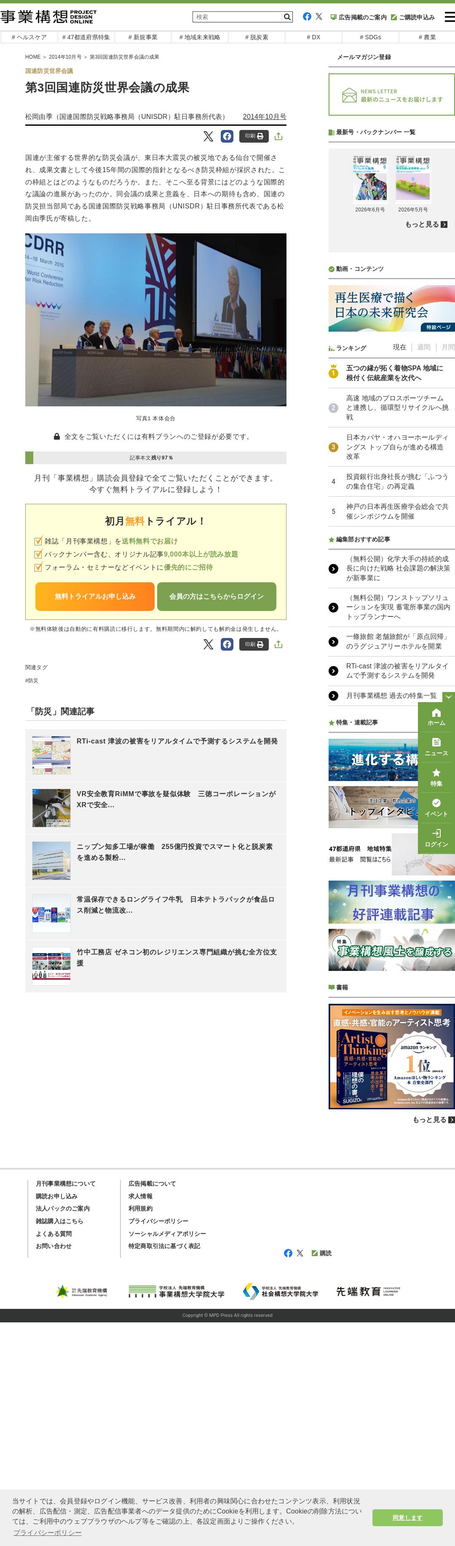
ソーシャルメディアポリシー (167, 1234)
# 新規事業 (143, 37)
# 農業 (427, 37)
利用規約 (140, 1208)
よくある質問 (54, 1234)
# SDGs (370, 37)
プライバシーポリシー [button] (47, 1532)
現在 (400, 347)
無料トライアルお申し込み (95, 596)
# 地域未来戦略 (199, 37)
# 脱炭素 (256, 37)
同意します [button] (408, 1517)
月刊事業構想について (66, 1184)
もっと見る (422, 224)
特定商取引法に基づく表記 (164, 1246)
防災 (33, 681)
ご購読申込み (413, 17)
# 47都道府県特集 (86, 37)
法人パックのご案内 (63, 1208)
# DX (314, 37)
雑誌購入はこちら (60, 1221)
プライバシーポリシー (158, 1221)
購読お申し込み (57, 1196)
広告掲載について (152, 1184)
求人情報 (140, 1196)
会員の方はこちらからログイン (216, 596)
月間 (448, 347)
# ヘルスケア (29, 37)
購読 (322, 1253)
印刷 (254, 136)
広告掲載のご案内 (359, 17)
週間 (424, 347)
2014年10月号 (264, 116)
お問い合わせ (54, 1246)
